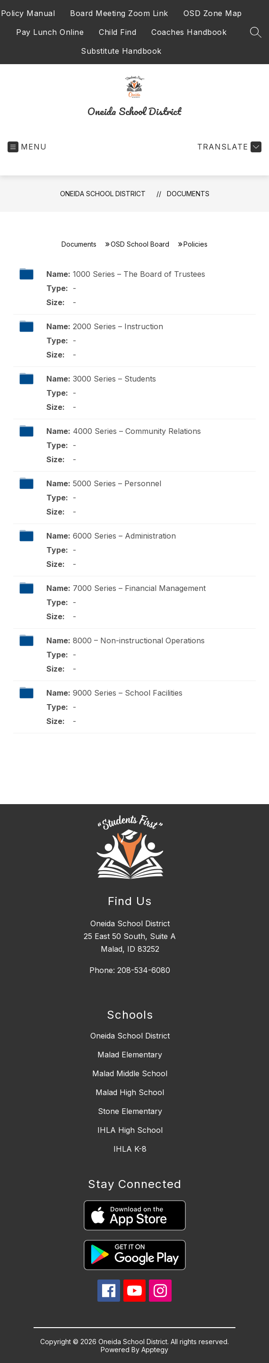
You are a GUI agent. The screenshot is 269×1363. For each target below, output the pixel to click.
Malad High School (129, 1092)
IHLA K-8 (130, 1149)
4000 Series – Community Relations (137, 431)
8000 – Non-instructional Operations (139, 640)
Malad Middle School (129, 1073)
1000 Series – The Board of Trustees (139, 274)
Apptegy (154, 1350)
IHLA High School (130, 1130)
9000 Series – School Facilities (127, 693)
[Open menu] (27, 147)
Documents (188, 194)
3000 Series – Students (114, 378)
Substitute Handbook (121, 51)
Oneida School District (103, 194)
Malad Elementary (129, 1054)
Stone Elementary (130, 1111)
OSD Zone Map (212, 13)
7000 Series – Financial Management (139, 588)
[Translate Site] (228, 147)
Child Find (117, 32)
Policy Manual (28, 13)
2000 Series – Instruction (118, 326)
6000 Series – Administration (124, 535)
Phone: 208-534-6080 (129, 970)
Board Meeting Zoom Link (119, 13)
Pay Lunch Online (50, 32)
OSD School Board (140, 244)
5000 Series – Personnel (117, 483)
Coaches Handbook (188, 32)
